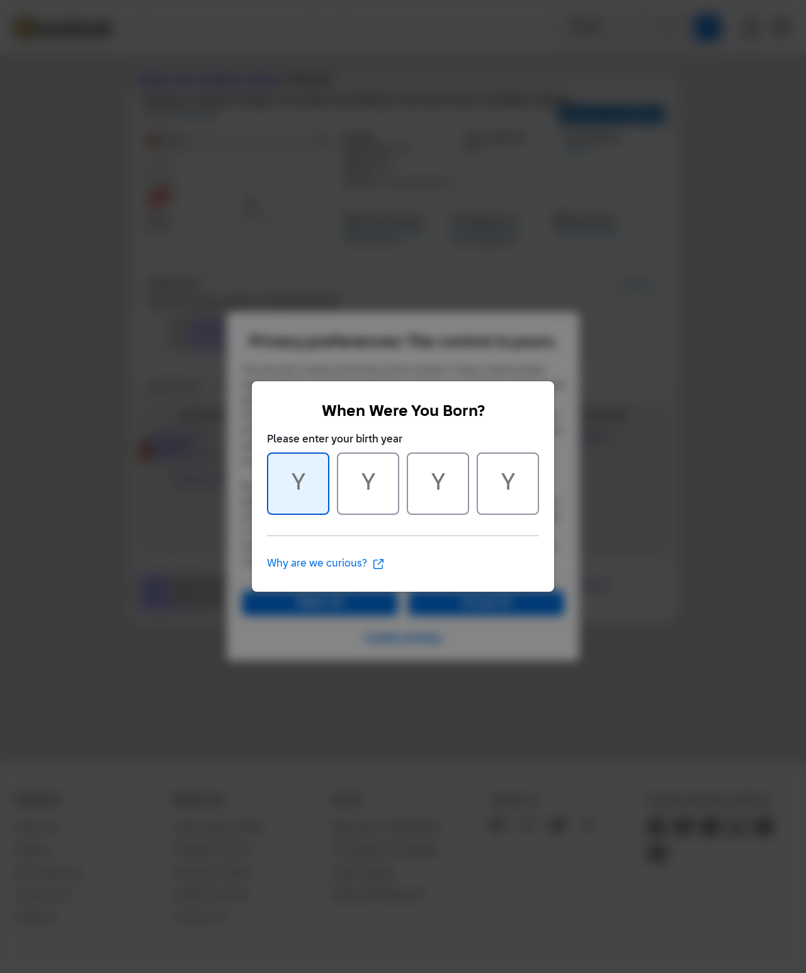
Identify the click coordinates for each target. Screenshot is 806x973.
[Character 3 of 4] (438, 483)
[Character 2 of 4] (368, 483)
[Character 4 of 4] (508, 483)
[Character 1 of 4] (298, 483)
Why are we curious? (326, 564)
